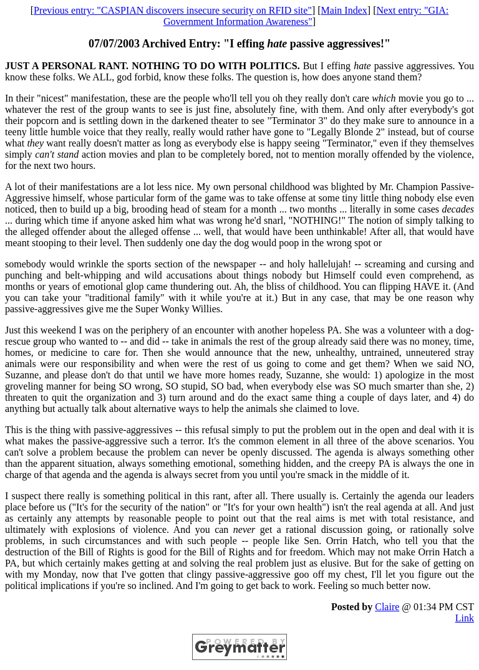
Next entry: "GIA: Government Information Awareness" (305, 16)
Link (464, 618)
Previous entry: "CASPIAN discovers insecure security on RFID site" (173, 10)
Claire (387, 606)
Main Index (344, 10)
